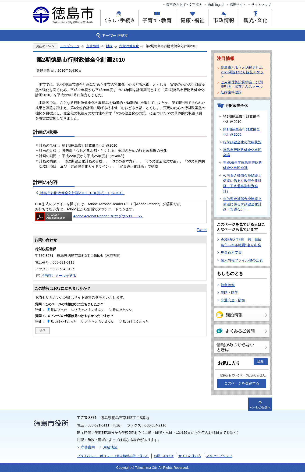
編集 (260, 361)
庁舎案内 (88, 447)
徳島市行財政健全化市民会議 (242, 152)
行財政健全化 (129, 46)
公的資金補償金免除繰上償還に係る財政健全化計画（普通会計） (242, 204)
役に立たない (122, 309)
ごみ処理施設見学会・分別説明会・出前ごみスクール (242, 84)
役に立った (59, 309)
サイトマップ (261, 5)
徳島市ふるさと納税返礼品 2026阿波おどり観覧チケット (243, 72)
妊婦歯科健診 (231, 92)
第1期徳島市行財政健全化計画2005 (241, 132)
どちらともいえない (90, 309)
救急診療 (228, 285)
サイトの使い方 (189, 456)
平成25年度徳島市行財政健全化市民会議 (242, 165)
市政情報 (92, 46)
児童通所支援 (231, 252)
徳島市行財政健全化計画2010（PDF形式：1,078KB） (81, 193)
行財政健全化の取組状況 (242, 142)
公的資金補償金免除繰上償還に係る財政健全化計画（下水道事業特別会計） (242, 183)
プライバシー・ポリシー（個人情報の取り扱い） (113, 456)
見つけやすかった (64, 321)
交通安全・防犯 (233, 300)
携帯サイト (238, 5)
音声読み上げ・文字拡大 (184, 5)
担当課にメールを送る (58, 276)
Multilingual (215, 5)
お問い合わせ (164, 456)
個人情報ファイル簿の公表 (242, 260)
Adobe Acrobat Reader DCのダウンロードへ (89, 216)
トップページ (69, 46)
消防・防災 (229, 293)
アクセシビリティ (219, 456)
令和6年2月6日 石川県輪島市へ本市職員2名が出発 (241, 242)
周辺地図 (110, 447)
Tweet (202, 230)
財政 (109, 46)
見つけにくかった (136, 321)
